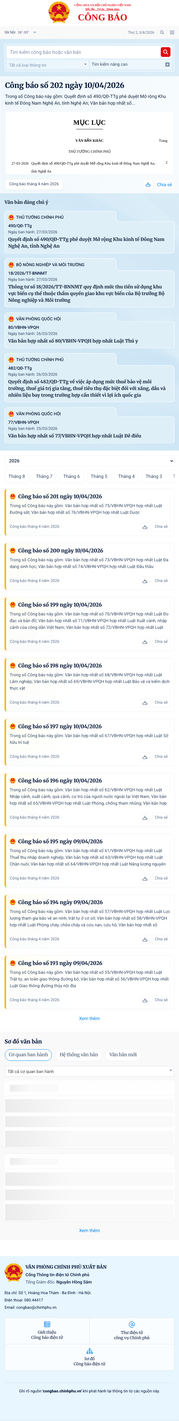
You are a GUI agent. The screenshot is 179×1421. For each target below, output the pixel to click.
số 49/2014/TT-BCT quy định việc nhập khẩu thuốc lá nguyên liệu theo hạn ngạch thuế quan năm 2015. (88, 1105)
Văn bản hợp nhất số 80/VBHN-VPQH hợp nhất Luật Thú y (73, 341)
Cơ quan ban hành (28, 1055)
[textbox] (48, 65)
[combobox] (48, 64)
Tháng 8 (17, 476)
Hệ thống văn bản (79, 1055)
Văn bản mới (123, 1055)
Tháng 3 (154, 476)
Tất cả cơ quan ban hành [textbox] (31, 1071)
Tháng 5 (99, 476)
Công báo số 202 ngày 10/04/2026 (64, 85)
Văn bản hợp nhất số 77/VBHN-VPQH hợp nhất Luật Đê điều (74, 436)
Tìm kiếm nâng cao (131, 64)
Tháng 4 (126, 476)
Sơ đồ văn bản (23, 1041)
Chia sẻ (164, 184)
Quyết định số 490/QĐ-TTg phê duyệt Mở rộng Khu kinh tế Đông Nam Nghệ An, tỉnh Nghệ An (93, 167)
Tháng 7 (44, 476)
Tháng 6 (71, 476)
